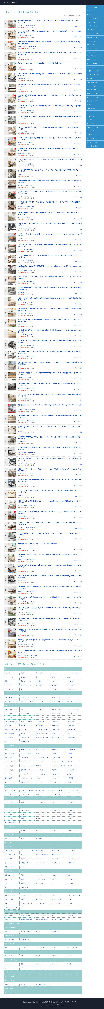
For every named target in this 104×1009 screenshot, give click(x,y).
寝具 (6, 669)
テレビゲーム (90, 116)
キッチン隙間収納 (9, 733)
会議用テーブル (25, 863)
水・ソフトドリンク (92, 48)
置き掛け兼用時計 (41, 984)
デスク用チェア (56, 863)
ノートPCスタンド (10, 855)
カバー (22, 838)
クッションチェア (9, 814)
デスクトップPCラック (42, 855)
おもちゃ (89, 104)
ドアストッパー (9, 992)
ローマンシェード (41, 899)
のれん (7, 903)
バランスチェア (9, 818)
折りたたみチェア (56, 810)
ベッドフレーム (25, 697)
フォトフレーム (9, 964)
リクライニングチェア (42, 814)
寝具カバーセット (72, 689)
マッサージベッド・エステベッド (59, 701)
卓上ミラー (55, 956)
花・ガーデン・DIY (92, 101)
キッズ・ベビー (91, 131)
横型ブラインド (9, 899)
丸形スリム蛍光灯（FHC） (12, 753)
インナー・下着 (91, 22)
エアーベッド (39, 701)
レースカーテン (25, 895)
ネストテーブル (25, 794)
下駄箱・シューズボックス (43, 733)
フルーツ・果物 (91, 41)
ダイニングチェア (9, 810)
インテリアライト (72, 770)
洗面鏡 (38, 956)
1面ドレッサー (55, 721)
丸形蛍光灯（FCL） (72, 749)
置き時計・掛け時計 (10, 980)
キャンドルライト (9, 774)
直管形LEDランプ (25, 749)
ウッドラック (8, 713)
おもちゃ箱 (55, 879)
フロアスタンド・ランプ (58, 766)
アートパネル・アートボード (74, 947)
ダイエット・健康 (91, 86)
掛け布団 (7, 673)
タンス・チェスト (9, 717)
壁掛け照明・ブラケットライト (28, 770)
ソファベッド (24, 830)
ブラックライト (56, 774)
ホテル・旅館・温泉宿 (92, 146)
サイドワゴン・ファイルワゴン (28, 859)
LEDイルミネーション (42, 774)
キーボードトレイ (72, 850)
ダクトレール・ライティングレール (28, 778)
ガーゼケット (70, 681)
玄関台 (53, 733)
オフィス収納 (8, 850)
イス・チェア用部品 (10, 822)
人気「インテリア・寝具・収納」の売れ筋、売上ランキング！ (25, 664)
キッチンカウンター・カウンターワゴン (43, 729)
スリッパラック (9, 737)
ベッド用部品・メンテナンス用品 (74, 701)
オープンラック (40, 709)
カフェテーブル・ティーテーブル (43, 790)
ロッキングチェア (25, 814)
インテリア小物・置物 (11, 960)
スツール (38, 810)
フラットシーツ (71, 685)
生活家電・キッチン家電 (93, 71)
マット (53, 915)
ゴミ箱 (7, 972)
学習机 (22, 875)
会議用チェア (70, 863)
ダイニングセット (9, 842)
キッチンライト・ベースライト (28, 766)
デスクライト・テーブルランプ (74, 766)
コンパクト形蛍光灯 (26, 753)
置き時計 (7, 984)
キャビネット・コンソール (43, 717)
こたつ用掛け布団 (9, 939)
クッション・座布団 (10, 927)
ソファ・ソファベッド (11, 826)
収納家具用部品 (25, 741)
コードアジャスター (57, 782)
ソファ (7, 830)
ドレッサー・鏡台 (41, 721)
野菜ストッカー (71, 729)
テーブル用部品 (56, 794)
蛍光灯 (7, 749)
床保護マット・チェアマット (43, 919)
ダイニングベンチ (25, 810)
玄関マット (70, 915)
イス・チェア (8, 806)
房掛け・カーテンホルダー (12, 907)
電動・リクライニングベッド (28, 701)
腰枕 (68, 677)
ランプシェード (40, 782)
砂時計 (69, 964)
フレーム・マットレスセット (12, 697)
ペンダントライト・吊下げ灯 (59, 762)
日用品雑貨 (89, 78)
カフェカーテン (56, 895)
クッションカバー (25, 931)
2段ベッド (70, 697)
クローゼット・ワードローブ (28, 717)
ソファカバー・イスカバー (12, 923)
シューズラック (25, 737)
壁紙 (6, 947)
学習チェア (55, 875)
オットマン (39, 830)
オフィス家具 (8, 846)
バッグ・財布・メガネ (92, 18)
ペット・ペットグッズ (92, 127)
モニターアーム (56, 855)
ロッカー (69, 855)
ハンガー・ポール (41, 879)
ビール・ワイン (91, 52)
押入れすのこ (55, 725)
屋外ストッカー (71, 737)
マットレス (55, 673)
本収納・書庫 (8, 859)
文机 (53, 802)
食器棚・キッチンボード (11, 729)
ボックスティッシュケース (12, 976)
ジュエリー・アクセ (92, 26)
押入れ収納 (8, 725)
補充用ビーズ (39, 838)
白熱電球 (69, 753)
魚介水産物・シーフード (93, 37)
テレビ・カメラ (91, 67)
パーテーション (25, 867)
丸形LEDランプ (40, 749)
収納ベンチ (70, 717)
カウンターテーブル (72, 790)
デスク (7, 798)
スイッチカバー (56, 778)
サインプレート (40, 968)
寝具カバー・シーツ (26, 685)
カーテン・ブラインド (11, 891)
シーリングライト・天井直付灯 (12, 762)
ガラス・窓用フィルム (42, 947)
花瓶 (22, 964)
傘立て (69, 733)
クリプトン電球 (56, 758)
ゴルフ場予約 (90, 138)
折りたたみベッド (41, 697)
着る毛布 (38, 681)
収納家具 (7, 705)
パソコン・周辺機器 (92, 63)
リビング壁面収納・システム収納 (12, 721)
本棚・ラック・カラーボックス (12, 709)
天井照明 (69, 758)
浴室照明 (38, 766)
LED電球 (54, 753)
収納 (68, 875)
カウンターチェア (72, 814)
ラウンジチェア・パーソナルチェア (59, 814)
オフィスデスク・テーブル (43, 859)
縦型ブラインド (25, 899)
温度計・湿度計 (9, 988)
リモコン (38, 778)
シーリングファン (25, 762)
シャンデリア (39, 762)
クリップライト (9, 770)
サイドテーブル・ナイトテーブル (59, 790)
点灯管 (69, 782)
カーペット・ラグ (72, 883)
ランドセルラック (72, 879)
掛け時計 (23, 984)
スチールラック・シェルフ (59, 709)
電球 (37, 753)
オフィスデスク (56, 859)
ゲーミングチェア (56, 818)
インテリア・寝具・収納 (93, 74)
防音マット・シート (57, 919)
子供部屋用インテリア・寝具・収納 (14, 871)
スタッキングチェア (72, 810)
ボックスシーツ (9, 689)
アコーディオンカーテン (73, 895)
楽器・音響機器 (91, 108)
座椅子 (22, 818)
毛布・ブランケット (26, 681)
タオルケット (55, 681)
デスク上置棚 (39, 850)
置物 (37, 964)
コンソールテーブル (10, 794)
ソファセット (55, 830)
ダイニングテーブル (10, 790)
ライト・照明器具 (9, 745)
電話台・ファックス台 (26, 721)
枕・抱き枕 (23, 677)
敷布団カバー (55, 685)
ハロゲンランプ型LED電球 (43, 758)
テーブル (7, 786)
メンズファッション (92, 11)
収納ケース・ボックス (26, 725)
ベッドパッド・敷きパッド (74, 673)
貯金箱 (7, 968)
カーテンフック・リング (58, 903)
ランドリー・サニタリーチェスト (43, 737)
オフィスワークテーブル (73, 859)
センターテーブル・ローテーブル (28, 790)
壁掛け (22, 956)
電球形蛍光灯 (8, 758)
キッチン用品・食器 (92, 82)
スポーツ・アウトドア (92, 97)
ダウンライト (70, 762)
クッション (8, 838)
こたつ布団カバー (25, 939)
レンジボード (24, 729)
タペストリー (55, 947)
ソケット (7, 782)
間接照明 (54, 770)
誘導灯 (69, 774)
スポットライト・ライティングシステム (12, 766)
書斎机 (22, 802)
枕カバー (23, 689)
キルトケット (8, 685)
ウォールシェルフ (72, 713)
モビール (23, 968)
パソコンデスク (9, 802)
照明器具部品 (8, 778)
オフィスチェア (40, 863)
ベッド (7, 693)
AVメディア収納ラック (27, 713)
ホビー (88, 112)
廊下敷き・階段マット (26, 919)
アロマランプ (24, 774)
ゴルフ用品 (89, 134)
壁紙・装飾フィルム (10, 943)
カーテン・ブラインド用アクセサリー (28, 903)
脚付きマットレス (56, 697)
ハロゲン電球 (24, 758)
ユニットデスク (40, 802)
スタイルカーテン (41, 895)
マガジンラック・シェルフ (59, 713)
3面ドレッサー (71, 721)
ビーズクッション (9, 834)
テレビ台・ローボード (57, 717)
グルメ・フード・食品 (92, 33)
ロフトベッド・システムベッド (12, 701)
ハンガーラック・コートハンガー (74, 709)
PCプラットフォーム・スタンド (59, 850)
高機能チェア (8, 867)
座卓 (37, 794)
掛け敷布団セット (41, 673)
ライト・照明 (24, 887)
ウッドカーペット (25, 915)
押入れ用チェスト (41, 725)
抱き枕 (53, 677)
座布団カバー (55, 931)
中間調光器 (70, 778)
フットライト (39, 770)
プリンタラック (25, 855)
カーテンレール (40, 903)
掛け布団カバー (40, 685)
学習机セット (8, 875)
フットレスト (70, 818)
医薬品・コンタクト (92, 89)
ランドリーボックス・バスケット (59, 737)
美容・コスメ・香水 (92, 93)
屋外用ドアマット (9, 919)
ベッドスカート (56, 689)
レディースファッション (93, 7)
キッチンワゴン (56, 729)
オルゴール (55, 964)
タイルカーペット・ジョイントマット (43, 915)
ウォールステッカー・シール (28, 947)
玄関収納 (23, 733)
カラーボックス (40, 713)
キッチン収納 (70, 725)
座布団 (38, 931)
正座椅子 (38, 818)
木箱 (6, 741)
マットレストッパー (10, 677)
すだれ (69, 899)
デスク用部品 (70, 802)
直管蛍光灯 (55, 749)
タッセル (69, 903)
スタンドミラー (9, 956)
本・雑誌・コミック (92, 142)
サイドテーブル (9, 863)
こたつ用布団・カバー (11, 935)
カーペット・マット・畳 (11, 911)
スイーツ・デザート (92, 44)
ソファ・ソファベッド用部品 (74, 830)
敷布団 (22, 673)
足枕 (6, 681)
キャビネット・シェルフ (27, 850)
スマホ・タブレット (92, 59)
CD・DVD (89, 119)
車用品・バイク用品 (92, 123)
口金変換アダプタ (25, 782)
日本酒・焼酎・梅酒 (92, 56)
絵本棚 (22, 879)
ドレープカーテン (9, 895)
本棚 (22, 709)
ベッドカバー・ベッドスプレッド (43, 689)
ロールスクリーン (56, 899)
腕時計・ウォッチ (91, 29)
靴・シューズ (90, 14)
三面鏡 (69, 956)
